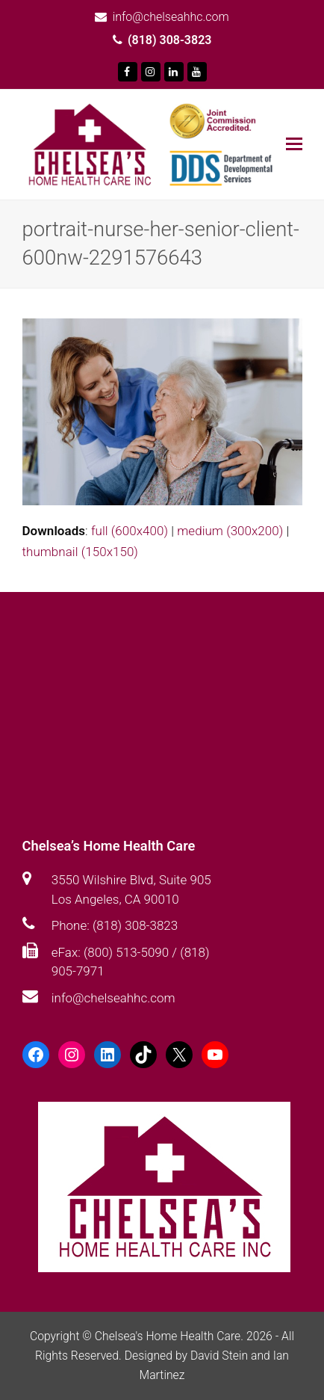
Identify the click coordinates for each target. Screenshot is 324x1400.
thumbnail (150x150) (80, 551)
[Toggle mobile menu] (294, 144)
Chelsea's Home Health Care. (169, 1336)
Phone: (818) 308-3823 (115, 925)
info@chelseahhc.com (113, 997)
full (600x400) (129, 530)
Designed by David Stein (188, 1355)
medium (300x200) (230, 530)
